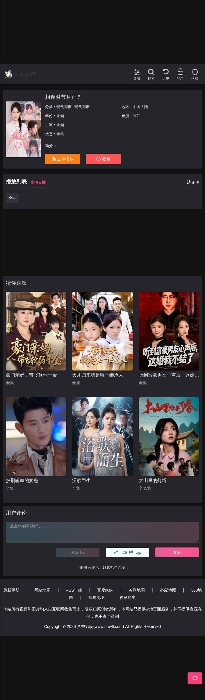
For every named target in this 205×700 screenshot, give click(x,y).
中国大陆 (140, 107)
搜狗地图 (96, 597)
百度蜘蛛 (105, 590)
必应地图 (168, 590)
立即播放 (63, 159)
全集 (12, 198)
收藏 (103, 159)
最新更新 (11, 590)
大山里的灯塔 (153, 480)
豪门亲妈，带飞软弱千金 (31, 375)
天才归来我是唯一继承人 (97, 375)
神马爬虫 (128, 597)
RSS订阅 (74, 590)
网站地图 (42, 590)
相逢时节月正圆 (63, 97)
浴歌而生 (81, 480)
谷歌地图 (137, 590)
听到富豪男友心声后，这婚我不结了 (169, 375)
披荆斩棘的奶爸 (22, 480)
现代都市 (64, 107)
